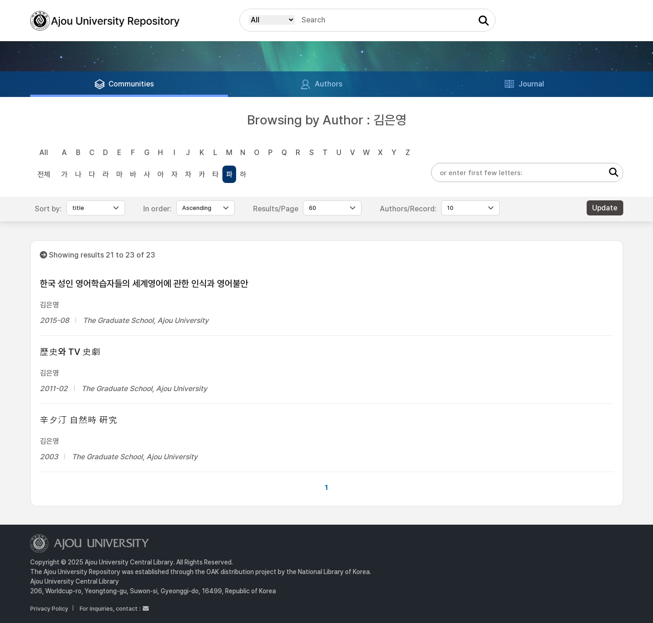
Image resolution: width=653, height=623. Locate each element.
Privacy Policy (49, 608)
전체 (44, 174)
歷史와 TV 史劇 (70, 351)
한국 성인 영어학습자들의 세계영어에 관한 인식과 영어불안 (144, 283)
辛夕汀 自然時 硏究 (79, 419)
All (43, 152)
